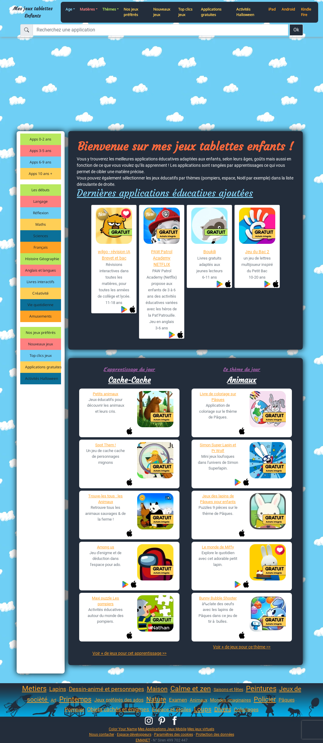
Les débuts (40, 189)
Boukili (209, 251)
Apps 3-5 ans (40, 150)
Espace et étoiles (171, 709)
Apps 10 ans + (40, 173)
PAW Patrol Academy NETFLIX (161, 258)
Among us (105, 547)
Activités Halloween (245, 12)
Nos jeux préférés (131, 12)
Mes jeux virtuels (200, 729)
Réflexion (40, 212)
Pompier (74, 709)
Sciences (40, 235)
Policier (265, 699)
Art (54, 700)
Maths (40, 224)
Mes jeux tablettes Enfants (33, 12)
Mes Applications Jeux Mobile (162, 729)
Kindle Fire (306, 12)
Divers (222, 709)
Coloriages (246, 709)
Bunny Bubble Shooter (218, 598)
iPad (272, 9)
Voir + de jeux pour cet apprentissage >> (129, 653)
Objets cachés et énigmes (118, 709)
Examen (178, 700)
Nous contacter (101, 734)
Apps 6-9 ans (40, 162)
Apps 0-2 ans (40, 139)
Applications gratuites (211, 12)
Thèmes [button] (109, 9)
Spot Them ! (105, 445)
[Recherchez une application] (160, 30)
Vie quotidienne (40, 304)
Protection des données (215, 734)
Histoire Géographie (42, 258)
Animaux (241, 380)
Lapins (57, 689)
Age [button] (69, 9)
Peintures (261, 688)
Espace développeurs (134, 734)
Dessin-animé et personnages (106, 689)
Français (41, 247)
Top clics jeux (185, 12)
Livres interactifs (40, 281)
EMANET (143, 740)
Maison (157, 689)
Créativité (40, 293)
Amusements (40, 316)
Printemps (75, 699)
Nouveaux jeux (161, 12)
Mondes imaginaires (230, 700)
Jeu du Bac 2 (257, 251)
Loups (203, 709)
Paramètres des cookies (173, 734)
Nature (156, 699)
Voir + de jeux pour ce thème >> (241, 646)
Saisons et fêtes (228, 689)
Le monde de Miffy (218, 547)
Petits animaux (105, 394)
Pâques (287, 700)
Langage (40, 201)
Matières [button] (87, 9)
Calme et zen (190, 689)
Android (288, 9)
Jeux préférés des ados (119, 700)
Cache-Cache (129, 380)
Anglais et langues (40, 270)
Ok (296, 30)
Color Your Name (123, 729)
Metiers (34, 688)
